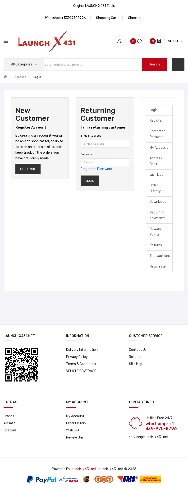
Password (87, 154)
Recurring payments (157, 215)
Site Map (135, 364)
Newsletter (158, 266)
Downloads (158, 202)
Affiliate (9, 423)
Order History (155, 188)
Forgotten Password (96, 169)
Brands (9, 416)
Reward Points (155, 231)
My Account (159, 148)
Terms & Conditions (81, 364)
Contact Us (138, 350)
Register (156, 121)
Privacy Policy (77, 357)
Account (20, 77)
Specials (10, 430)
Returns (156, 245)
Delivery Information (82, 350)
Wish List (156, 175)
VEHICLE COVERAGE (81, 371)
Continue (28, 169)
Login (37, 77)
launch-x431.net (83, 469)
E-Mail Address (91, 135)
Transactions (160, 256)
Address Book (156, 161)
